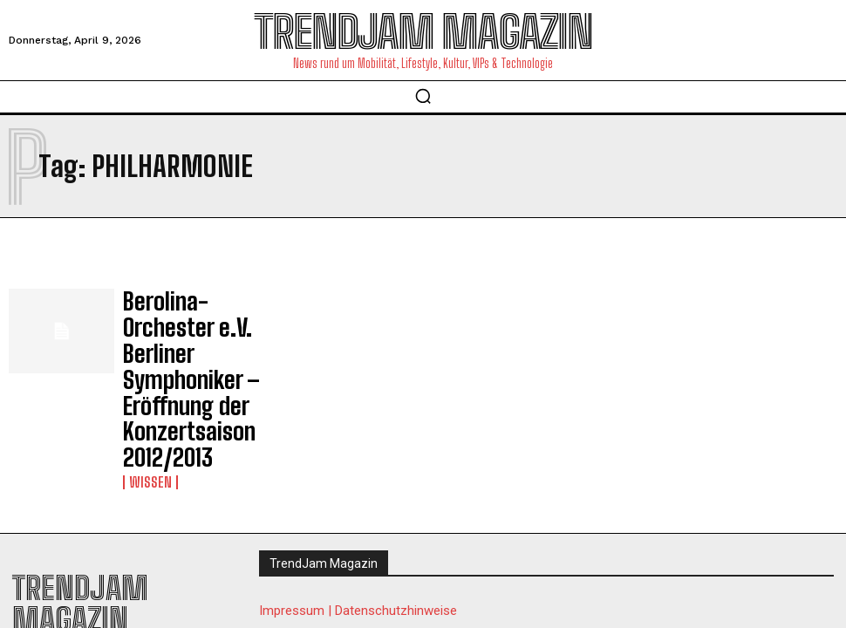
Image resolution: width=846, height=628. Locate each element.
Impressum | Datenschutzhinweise (358, 494)
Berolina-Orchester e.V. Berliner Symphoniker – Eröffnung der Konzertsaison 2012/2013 (194, 322)
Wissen (146, 364)
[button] (423, 95)
